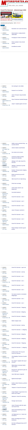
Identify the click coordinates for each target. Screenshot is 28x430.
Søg (16, 5)
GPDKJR (18, 23)
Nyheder (13, 5)
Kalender (10, 5)
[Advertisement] (13, 68)
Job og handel (21, 5)
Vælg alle (4, 26)
